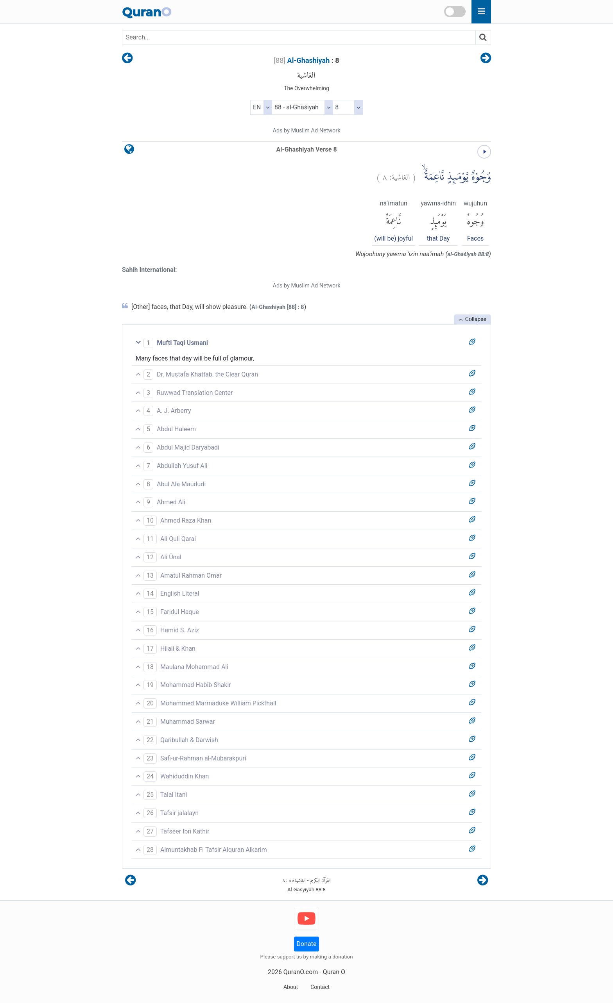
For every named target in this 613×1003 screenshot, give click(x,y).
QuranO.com (300, 972)
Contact (320, 987)
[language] (129, 151)
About (290, 987)
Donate (307, 944)
